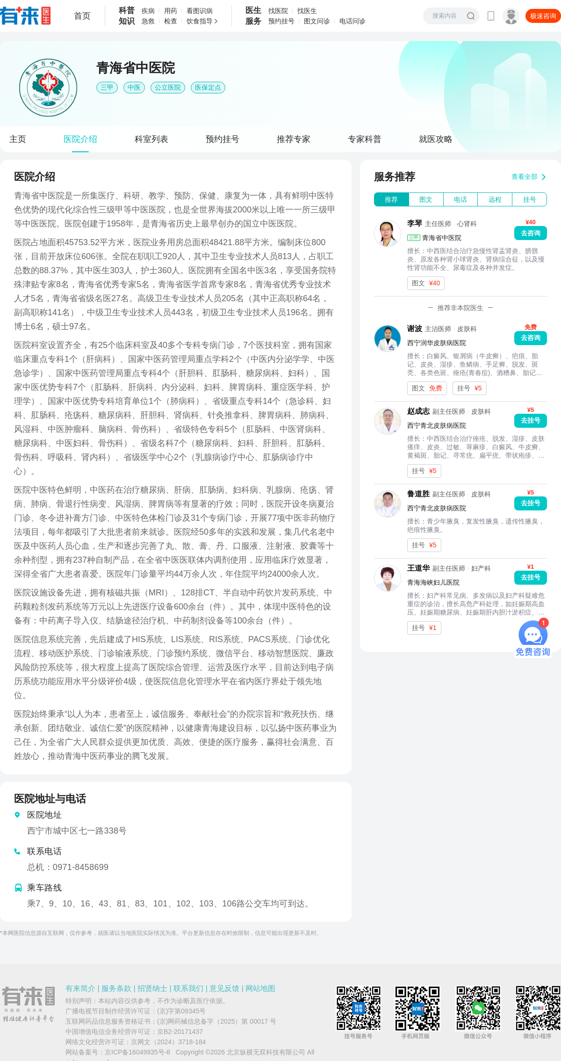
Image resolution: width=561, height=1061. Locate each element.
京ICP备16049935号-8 (137, 1052)
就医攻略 (436, 139)
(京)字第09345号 (181, 1011)
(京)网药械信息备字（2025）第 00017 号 (216, 1021)
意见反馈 (224, 988)
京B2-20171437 (180, 1031)
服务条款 (116, 988)
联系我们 (188, 988)
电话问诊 (352, 21)
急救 (148, 21)
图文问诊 (317, 21)
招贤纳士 (152, 988)
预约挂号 (281, 21)
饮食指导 (200, 21)
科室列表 (151, 139)
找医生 (307, 10)
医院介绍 (80, 139)
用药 (170, 10)
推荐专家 (293, 139)
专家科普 (364, 139)
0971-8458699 (80, 867)
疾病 (148, 10)
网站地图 (260, 988)
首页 (82, 16)
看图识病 (200, 10)
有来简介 (80, 988)
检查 (170, 21)
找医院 (278, 10)
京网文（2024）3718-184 (168, 1042)
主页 (17, 139)
